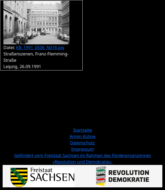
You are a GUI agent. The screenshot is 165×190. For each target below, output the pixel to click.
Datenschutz (82, 143)
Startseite (82, 130)
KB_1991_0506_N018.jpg (40, 47)
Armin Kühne (82, 136)
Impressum (82, 149)
